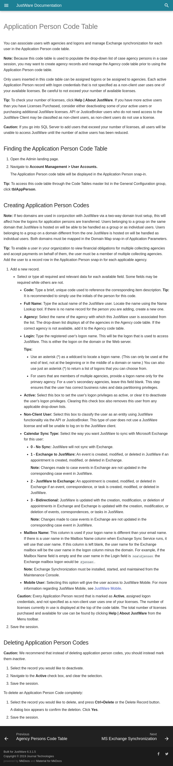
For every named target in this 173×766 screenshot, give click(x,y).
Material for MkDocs (49, 761)
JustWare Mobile (107, 588)
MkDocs (24, 761)
